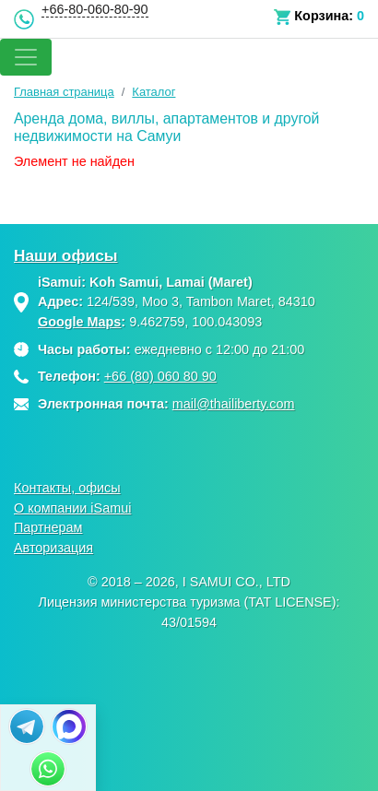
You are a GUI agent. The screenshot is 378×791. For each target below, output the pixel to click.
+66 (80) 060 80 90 (160, 376)
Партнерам (48, 527)
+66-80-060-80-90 (94, 9)
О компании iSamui (72, 508)
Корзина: (323, 15)
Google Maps (79, 321)
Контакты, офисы (67, 487)
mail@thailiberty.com (233, 403)
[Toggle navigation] (26, 57)
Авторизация (53, 547)
